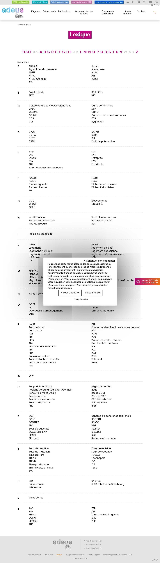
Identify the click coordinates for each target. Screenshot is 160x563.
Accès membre (127, 12)
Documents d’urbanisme (108, 12)
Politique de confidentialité (74, 555)
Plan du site (49, 555)
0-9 (35, 52)
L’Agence (35, 11)
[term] (33, 66)
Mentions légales (94, 555)
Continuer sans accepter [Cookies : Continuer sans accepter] (99, 260)
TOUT (26, 52)
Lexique (59, 555)
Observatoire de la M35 (81, 2)
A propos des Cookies (80, 558)
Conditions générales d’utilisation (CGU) (117, 555)
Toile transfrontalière (59, 2)
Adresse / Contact (34, 555)
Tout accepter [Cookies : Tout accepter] (70, 292)
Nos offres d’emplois (94, 541)
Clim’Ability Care (40, 2)
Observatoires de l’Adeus (84, 12)
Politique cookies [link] (81, 299)
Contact (141, 11)
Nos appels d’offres (94, 545)
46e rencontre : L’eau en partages (109, 2)
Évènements (49, 11)
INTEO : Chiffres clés (21, 2)
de (158, 5)
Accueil (20, 25)
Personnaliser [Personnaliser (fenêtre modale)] (93, 292)
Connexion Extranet (94, 548)
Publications (64, 11)
